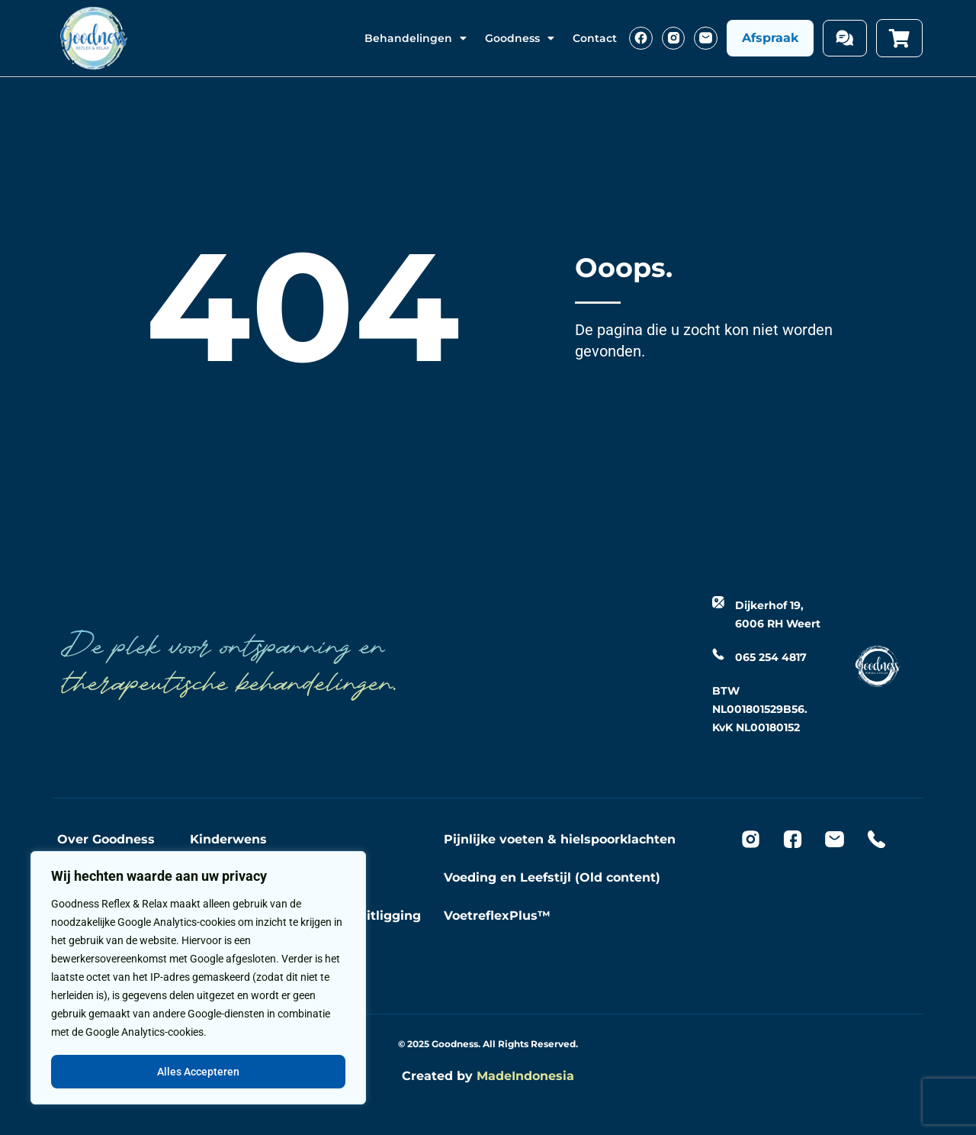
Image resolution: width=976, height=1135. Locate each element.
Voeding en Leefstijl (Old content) (552, 877)
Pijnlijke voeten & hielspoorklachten (560, 839)
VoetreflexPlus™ (497, 915)
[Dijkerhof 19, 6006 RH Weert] (718, 602)
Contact (595, 38)
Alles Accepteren (198, 1072)
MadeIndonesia (525, 1076)
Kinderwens (228, 839)
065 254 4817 (771, 657)
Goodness (519, 38)
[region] (198, 978)
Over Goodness (106, 839)
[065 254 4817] (718, 654)
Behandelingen (415, 38)
